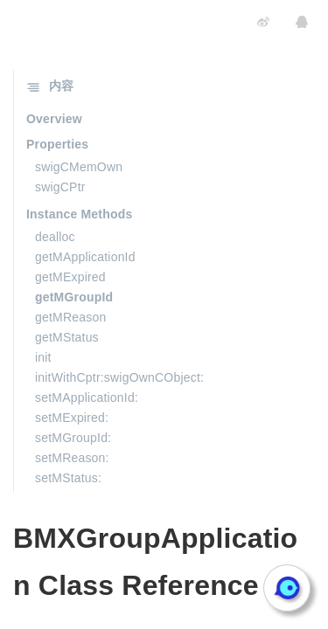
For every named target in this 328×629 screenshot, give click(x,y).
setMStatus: (68, 478)
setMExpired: (71, 418)
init (43, 357)
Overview (54, 119)
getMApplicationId (85, 257)
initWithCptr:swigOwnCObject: (119, 377)
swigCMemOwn (78, 167)
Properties (57, 144)
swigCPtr (60, 187)
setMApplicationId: (86, 397)
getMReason (70, 317)
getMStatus (67, 337)
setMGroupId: (73, 438)
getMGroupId (74, 297)
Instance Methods (79, 214)
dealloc (55, 237)
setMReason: (72, 458)
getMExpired (70, 277)
